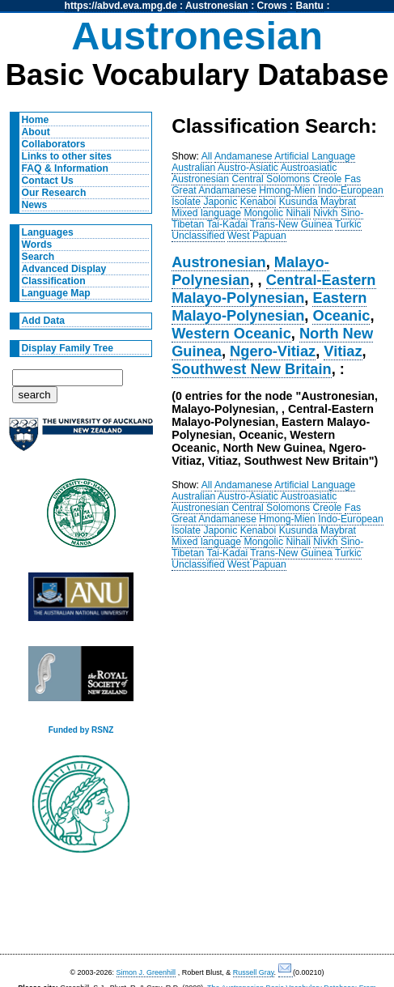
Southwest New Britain (252, 368)
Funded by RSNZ (81, 729)
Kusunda (298, 201)
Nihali (298, 213)
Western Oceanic (231, 333)
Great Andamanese (214, 190)
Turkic (348, 224)
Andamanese (243, 156)
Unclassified (198, 235)
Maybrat (338, 201)
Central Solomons (271, 179)
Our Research (54, 192)
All (207, 156)
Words (37, 244)
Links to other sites (67, 156)
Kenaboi (258, 201)
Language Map (56, 293)
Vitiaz (343, 350)
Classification (54, 281)
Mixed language (206, 213)
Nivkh (325, 213)
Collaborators (54, 144)
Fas (353, 179)
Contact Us (48, 180)
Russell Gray (253, 972)
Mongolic (263, 213)
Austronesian (216, 5)
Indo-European (350, 190)
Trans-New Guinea (291, 224)
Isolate (186, 201)
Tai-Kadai (227, 224)
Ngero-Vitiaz (273, 350)
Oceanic (341, 315)
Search (38, 256)
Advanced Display (64, 268)
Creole (327, 179)
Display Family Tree (68, 348)
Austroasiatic (309, 167)
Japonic (220, 201)
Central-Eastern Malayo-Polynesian (273, 288)
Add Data (43, 320)
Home (35, 120)
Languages (48, 232)
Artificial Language (314, 156)
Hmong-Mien (287, 190)
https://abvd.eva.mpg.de (121, 5)
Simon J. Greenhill (146, 972)
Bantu (310, 5)
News (35, 205)
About (36, 132)
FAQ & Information (65, 168)
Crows (272, 5)
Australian (193, 167)
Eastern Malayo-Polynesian (269, 306)
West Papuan (256, 235)
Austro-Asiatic (248, 167)
